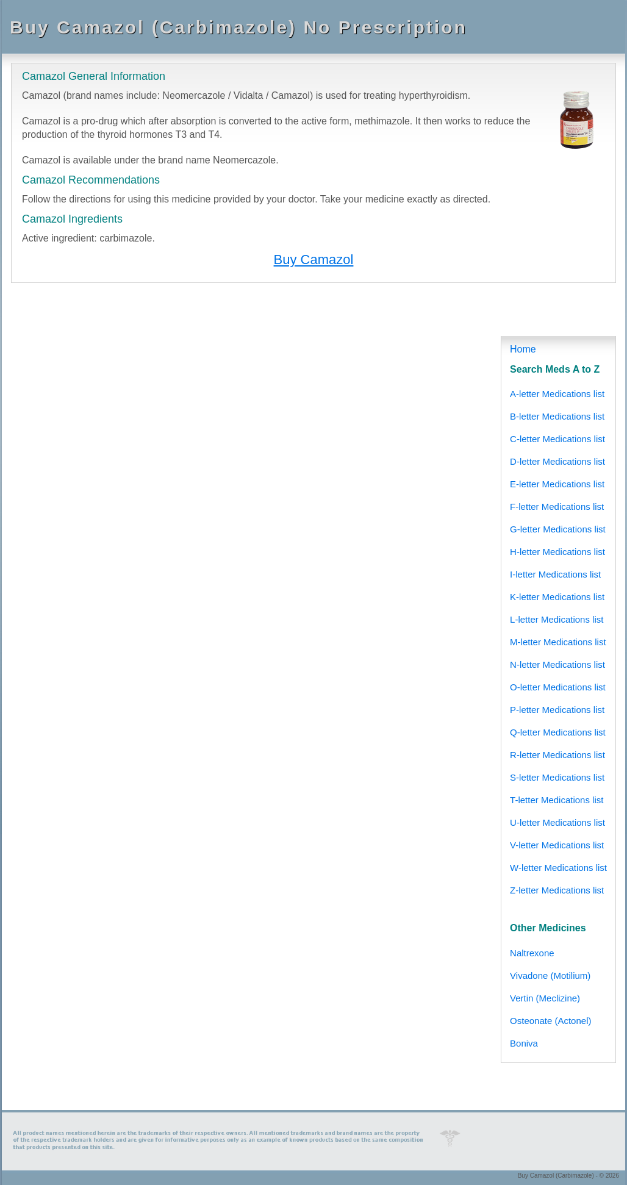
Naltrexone (532, 953)
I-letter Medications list (555, 574)
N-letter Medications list (557, 664)
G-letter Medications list (558, 529)
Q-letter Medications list (558, 732)
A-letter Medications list (557, 393)
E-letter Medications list (557, 484)
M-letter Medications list (558, 642)
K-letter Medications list (557, 597)
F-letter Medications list (557, 506)
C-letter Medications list (557, 439)
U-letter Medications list (557, 822)
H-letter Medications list (557, 551)
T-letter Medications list (556, 800)
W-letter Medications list (558, 867)
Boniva (524, 1043)
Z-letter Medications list (557, 890)
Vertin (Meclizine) (545, 998)
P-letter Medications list (557, 709)
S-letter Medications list (557, 777)
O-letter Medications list (558, 687)
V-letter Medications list (557, 845)
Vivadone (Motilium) (550, 975)
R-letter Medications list (557, 755)
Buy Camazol (314, 259)
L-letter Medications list (556, 619)
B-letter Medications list (557, 416)
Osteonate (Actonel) (550, 1020)
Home (523, 349)
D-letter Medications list (557, 461)
